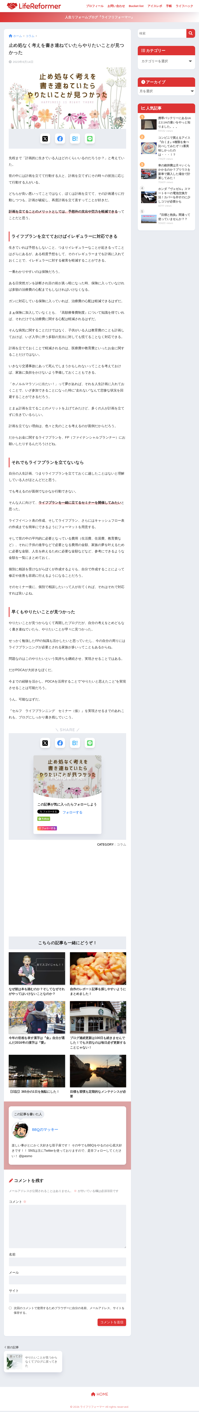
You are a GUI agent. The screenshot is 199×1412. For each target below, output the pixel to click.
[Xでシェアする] (44, 138)
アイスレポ (155, 6)
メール (14, 1274)
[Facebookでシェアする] (59, 138)
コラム (121, 846)
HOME (99, 1395)
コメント (17, 1203)
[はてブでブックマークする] (75, 138)
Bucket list (136, 6)
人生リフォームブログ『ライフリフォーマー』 (99, 17)
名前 (12, 1256)
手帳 (169, 6)
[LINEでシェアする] (91, 138)
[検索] (190, 33)
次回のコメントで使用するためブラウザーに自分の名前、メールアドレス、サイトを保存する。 (69, 1312)
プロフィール (95, 6)
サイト (14, 1292)
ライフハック (184, 6)
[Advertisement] (67, 894)
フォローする (72, 814)
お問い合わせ (116, 6)
